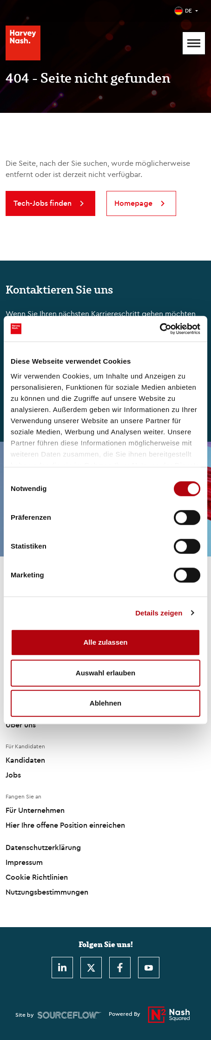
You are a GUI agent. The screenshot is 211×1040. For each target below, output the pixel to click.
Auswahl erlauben (105, 673)
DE (188, 10)
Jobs (13, 774)
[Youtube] (148, 967)
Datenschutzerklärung (43, 847)
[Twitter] (91, 967)
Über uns (21, 724)
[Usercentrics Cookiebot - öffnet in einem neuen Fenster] (159, 329)
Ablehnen (105, 703)
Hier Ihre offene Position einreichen (65, 825)
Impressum (24, 862)
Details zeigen (158, 613)
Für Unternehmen (35, 810)
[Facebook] (120, 967)
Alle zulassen (105, 642)
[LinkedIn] (62, 967)
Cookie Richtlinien (37, 877)
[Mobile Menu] (193, 43)
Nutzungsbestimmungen (47, 891)
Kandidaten (25, 760)
